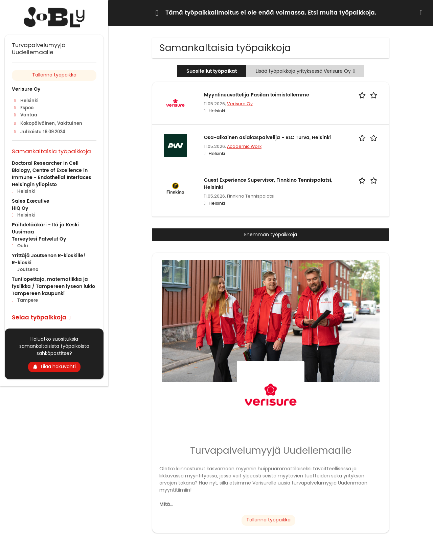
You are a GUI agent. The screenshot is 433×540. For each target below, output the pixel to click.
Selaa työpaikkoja (39, 317)
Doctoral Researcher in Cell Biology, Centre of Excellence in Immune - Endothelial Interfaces (51, 170)
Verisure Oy (240, 104)
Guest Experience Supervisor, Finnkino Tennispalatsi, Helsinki (268, 183)
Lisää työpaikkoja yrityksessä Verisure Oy (305, 71)
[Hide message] (422, 13)
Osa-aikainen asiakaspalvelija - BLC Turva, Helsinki (267, 137)
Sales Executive (30, 201)
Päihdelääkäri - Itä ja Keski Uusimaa (45, 228)
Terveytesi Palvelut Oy (39, 239)
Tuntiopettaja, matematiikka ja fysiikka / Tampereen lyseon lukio (53, 282)
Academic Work (244, 146)
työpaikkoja (357, 13)
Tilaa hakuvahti (54, 366)
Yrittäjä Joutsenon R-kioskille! (48, 256)
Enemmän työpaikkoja (270, 234)
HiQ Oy (20, 208)
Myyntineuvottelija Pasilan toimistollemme (256, 95)
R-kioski (21, 263)
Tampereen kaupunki (38, 293)
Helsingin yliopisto (34, 184)
